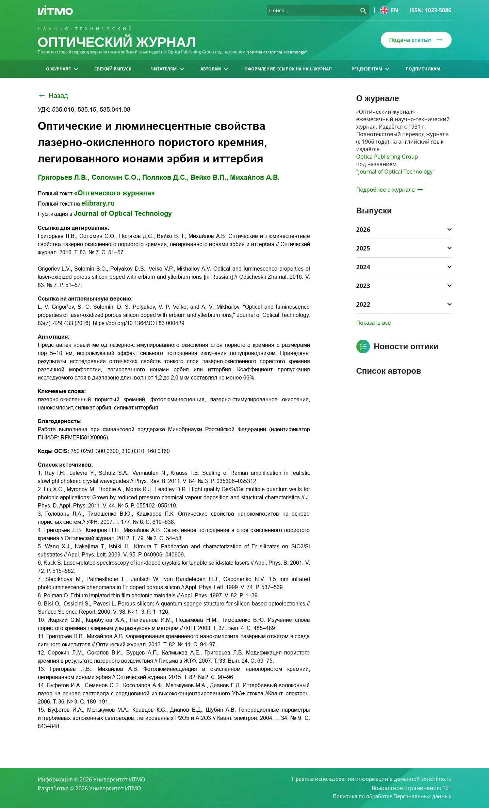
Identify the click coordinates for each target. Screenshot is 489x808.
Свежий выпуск (112, 69)
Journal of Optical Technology (123, 213)
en (389, 10)
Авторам (214, 69)
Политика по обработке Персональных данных (389, 796)
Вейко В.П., (209, 177)
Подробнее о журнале (389, 189)
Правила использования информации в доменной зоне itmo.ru (367, 778)
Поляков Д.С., (165, 177)
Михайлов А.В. (255, 177)
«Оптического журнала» (114, 193)
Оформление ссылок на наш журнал (288, 69)
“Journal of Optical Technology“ (278, 52)
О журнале (62, 69)
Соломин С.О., (116, 177)
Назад (53, 96)
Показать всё (373, 322)
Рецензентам (370, 69)
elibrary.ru (98, 203)
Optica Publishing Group (387, 156)
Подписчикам (423, 69)
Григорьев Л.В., (64, 177)
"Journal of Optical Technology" (395, 171)
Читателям (167, 69)
